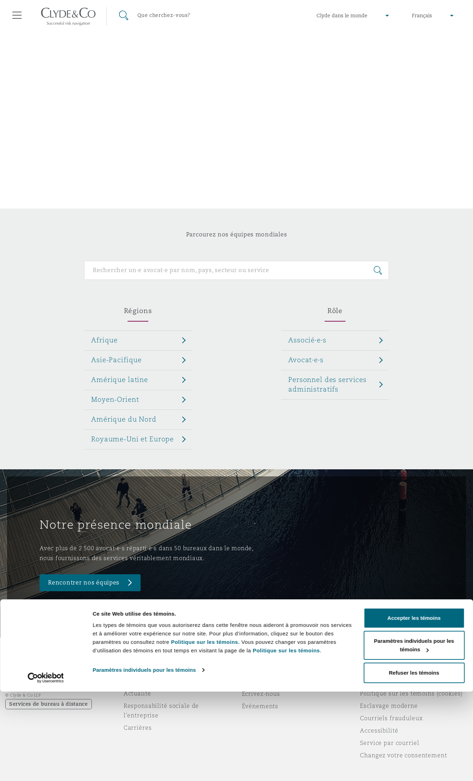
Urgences (265, 669)
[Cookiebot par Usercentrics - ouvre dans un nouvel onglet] (46, 767)
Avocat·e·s (306, 360)
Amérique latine (119, 379)
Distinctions (142, 681)
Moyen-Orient (115, 399)
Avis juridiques (383, 668)
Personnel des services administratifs (327, 384)
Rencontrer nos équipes (83, 582)
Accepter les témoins (414, 707)
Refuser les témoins (414, 762)
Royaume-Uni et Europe (132, 439)
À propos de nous (150, 668)
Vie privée (375, 681)
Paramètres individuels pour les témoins (144, 759)
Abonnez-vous (263, 681)
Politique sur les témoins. (205, 731)
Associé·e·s (307, 340)
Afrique (104, 340)
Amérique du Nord (123, 419)
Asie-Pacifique (116, 360)
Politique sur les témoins (286, 740)
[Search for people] (236, 270)
